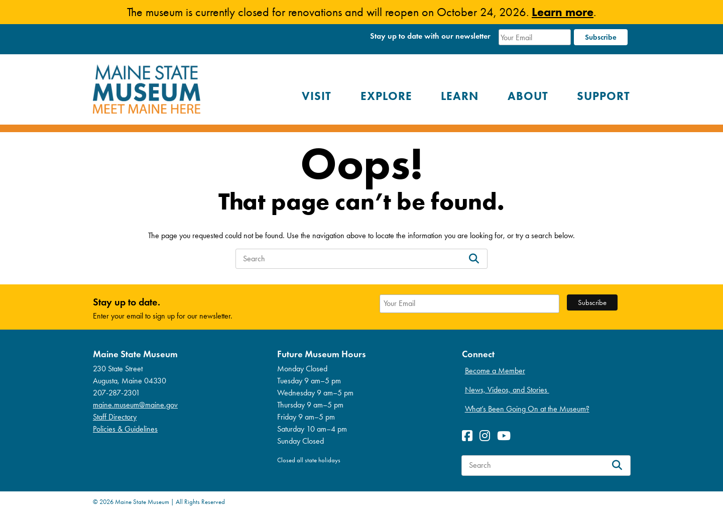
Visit (316, 96)
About (528, 96)
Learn (459, 96)
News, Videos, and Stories (507, 389)
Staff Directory (115, 417)
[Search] (474, 259)
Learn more (562, 12)
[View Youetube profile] (506, 436)
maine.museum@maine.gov (135, 404)
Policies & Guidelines (125, 429)
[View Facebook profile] (469, 436)
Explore (386, 96)
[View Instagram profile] (487, 436)
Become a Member (495, 370)
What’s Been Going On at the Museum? (527, 409)
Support (603, 96)
